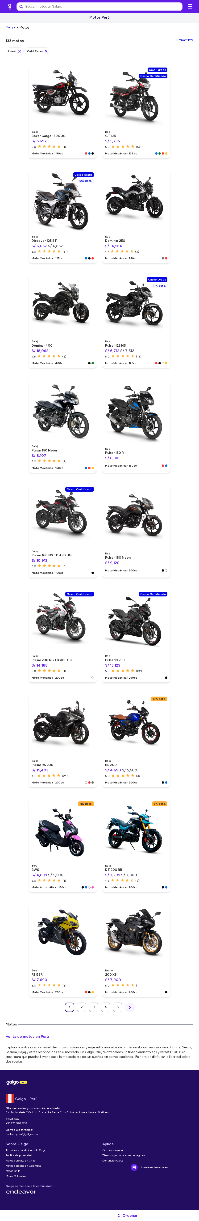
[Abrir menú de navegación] (190, 6)
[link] (10, 6)
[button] (127, 1215)
